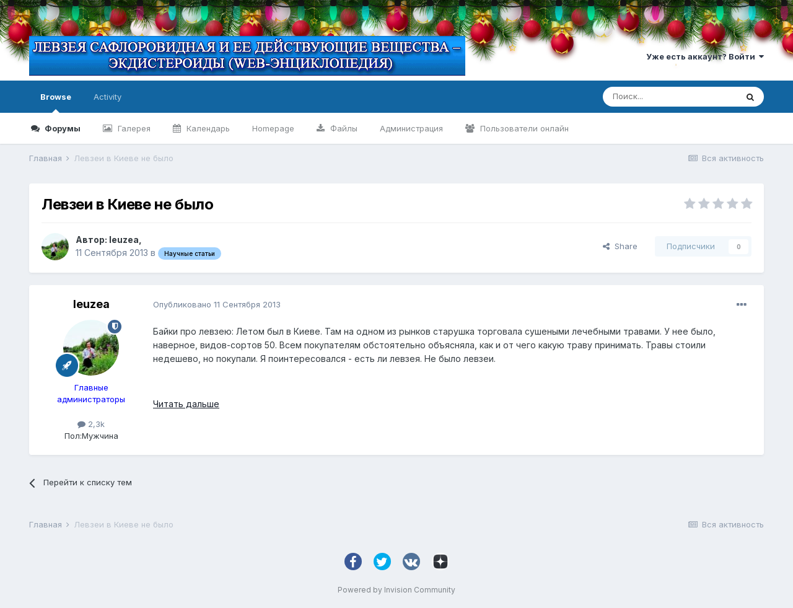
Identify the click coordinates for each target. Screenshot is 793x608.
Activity (107, 97)
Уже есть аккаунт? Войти (705, 56)
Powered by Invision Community (396, 589)
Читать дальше (186, 404)
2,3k (91, 424)
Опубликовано (217, 304)
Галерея (133, 128)
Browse (55, 102)
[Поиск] (670, 97)
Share (620, 246)
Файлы (342, 128)
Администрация (411, 128)
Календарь (207, 128)
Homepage (273, 128)
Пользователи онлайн (523, 128)
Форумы (62, 128)
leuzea (124, 239)
